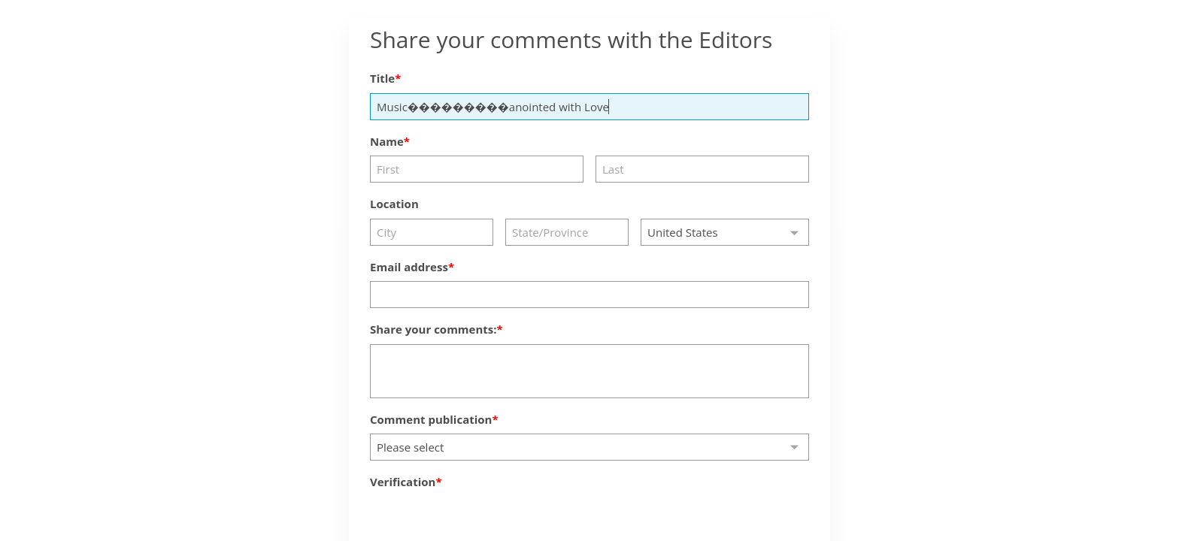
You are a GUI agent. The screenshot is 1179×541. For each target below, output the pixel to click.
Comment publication (431, 419)
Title (382, 78)
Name (387, 141)
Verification (402, 481)
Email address (409, 266)
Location (394, 203)
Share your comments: (433, 329)
